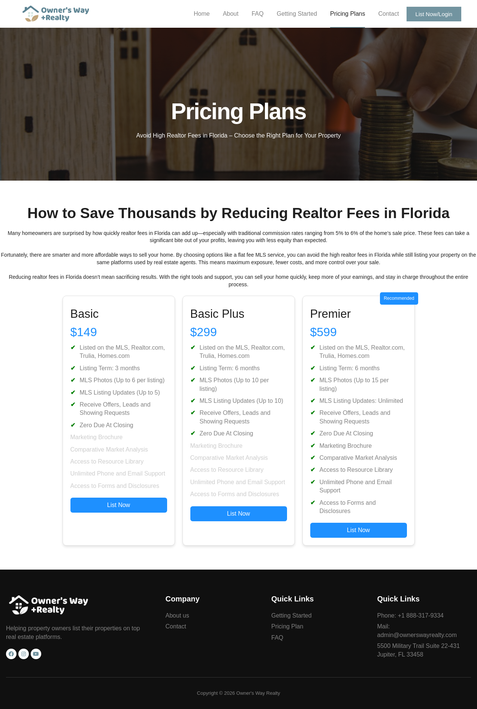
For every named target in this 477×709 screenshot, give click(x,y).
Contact (388, 13)
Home (202, 13)
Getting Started (297, 13)
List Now (118, 505)
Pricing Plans (347, 13)
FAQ (257, 13)
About (231, 13)
